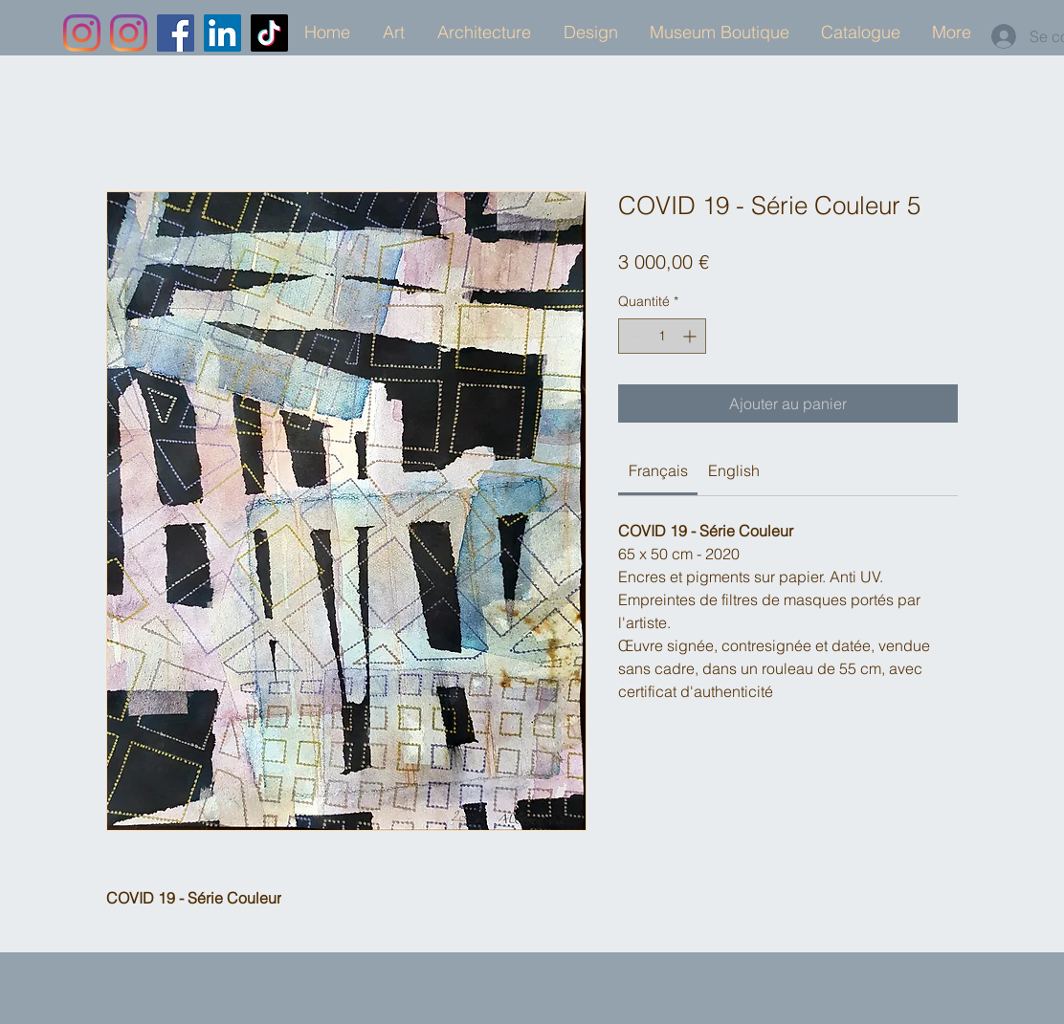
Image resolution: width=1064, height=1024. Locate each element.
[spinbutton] (662, 336)
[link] (658, 470)
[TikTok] (269, 33)
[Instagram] (81, 33)
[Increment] (691, 336)
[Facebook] (175, 33)
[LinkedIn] (222, 33)
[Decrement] (633, 336)
